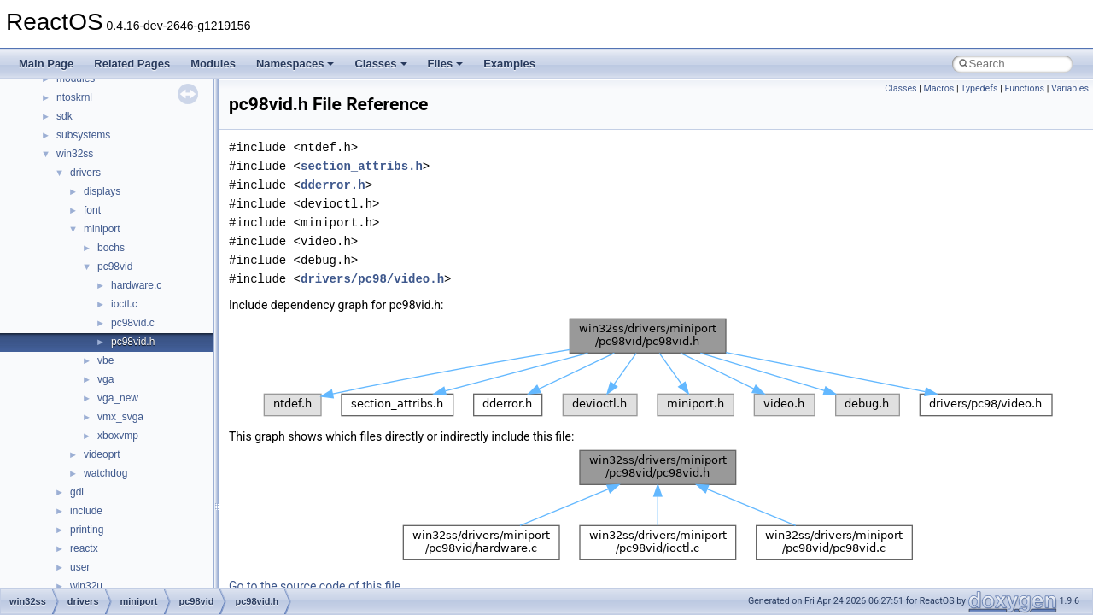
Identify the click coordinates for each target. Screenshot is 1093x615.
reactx (84, 548)
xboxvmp (117, 436)
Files (446, 63)
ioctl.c (124, 304)
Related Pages (132, 63)
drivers (85, 173)
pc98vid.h (133, 342)
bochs (111, 248)
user (80, 567)
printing (86, 530)
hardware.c (136, 285)
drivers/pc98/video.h (372, 279)
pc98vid (114, 266)
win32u (86, 586)
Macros (939, 88)
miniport (102, 229)
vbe (105, 360)
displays (102, 191)
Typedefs (979, 88)
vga (105, 379)
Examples (509, 63)
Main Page (46, 63)
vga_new (117, 398)
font (92, 210)
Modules (213, 63)
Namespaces (295, 63)
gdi (77, 492)
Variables (1070, 88)
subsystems (83, 135)
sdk (64, 116)
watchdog (105, 473)
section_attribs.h (362, 166)
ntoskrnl (74, 97)
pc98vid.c (133, 323)
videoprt (102, 454)
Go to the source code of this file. (316, 586)
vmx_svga (120, 417)
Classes (380, 63)
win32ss (74, 154)
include (86, 511)
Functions (1024, 88)
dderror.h (333, 185)
